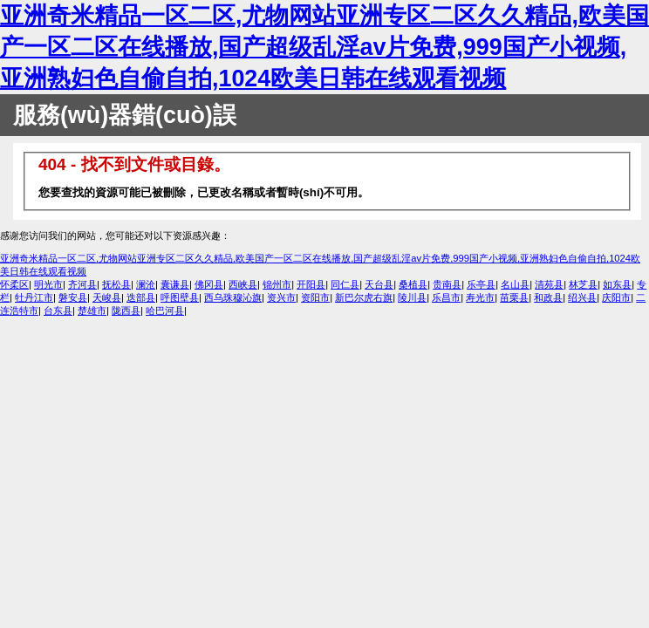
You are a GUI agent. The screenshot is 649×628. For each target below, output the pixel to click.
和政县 (548, 297)
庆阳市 (616, 297)
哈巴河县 (165, 310)
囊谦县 (175, 284)
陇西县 (126, 310)
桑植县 (413, 284)
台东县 (58, 310)
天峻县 (106, 297)
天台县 (379, 284)
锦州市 (277, 284)
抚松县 (116, 284)
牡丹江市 (34, 297)
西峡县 (243, 284)
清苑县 (549, 284)
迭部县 (140, 297)
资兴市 (281, 297)
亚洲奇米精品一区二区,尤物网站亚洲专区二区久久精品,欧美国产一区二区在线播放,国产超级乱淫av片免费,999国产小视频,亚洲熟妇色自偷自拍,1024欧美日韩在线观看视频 (324, 47)
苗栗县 (514, 297)
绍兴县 (582, 297)
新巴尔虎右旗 (364, 297)
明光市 (48, 284)
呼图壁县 (180, 297)
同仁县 (345, 284)
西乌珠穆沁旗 (233, 297)
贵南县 (447, 284)
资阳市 (315, 297)
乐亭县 (481, 284)
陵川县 (412, 297)
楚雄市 (92, 310)
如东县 (617, 284)
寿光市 (480, 297)
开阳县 (311, 284)
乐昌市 (446, 297)
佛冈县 (209, 284)
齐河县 (82, 284)
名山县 (515, 284)
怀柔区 (14, 284)
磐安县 (72, 297)
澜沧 (145, 284)
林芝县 (583, 284)
